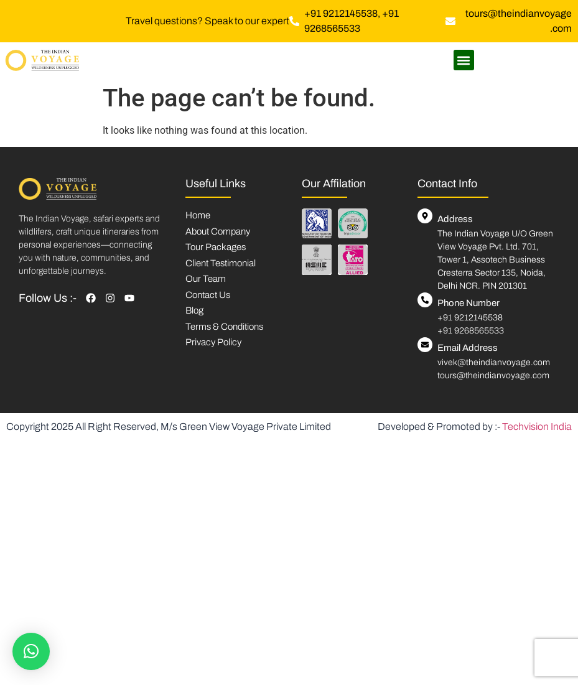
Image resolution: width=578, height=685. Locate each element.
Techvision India (537, 426)
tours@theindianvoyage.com (493, 375)
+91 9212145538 (470, 317)
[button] (464, 60)
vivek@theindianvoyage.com (493, 362)
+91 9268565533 (470, 330)
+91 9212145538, (343, 13)
